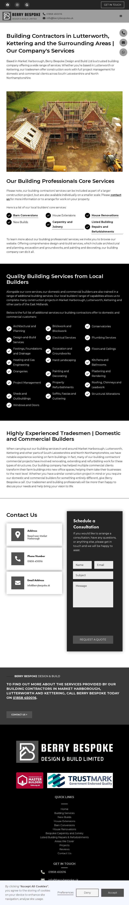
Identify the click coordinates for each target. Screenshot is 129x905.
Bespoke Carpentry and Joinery (64, 833)
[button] (101, 16)
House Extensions (64, 821)
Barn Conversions (25, 215)
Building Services (64, 813)
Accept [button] (112, 892)
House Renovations (105, 215)
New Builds (64, 817)
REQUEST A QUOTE (93, 639)
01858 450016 (52, 14)
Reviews (64, 849)
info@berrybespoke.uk (58, 18)
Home (64, 809)
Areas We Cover (64, 841)
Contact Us (64, 853)
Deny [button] (87, 892)
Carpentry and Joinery (62, 224)
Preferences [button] (65, 892)
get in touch (112, 4)
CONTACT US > (19, 714)
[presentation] (86, 621)
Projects (64, 845)
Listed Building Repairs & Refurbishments (64, 837)
